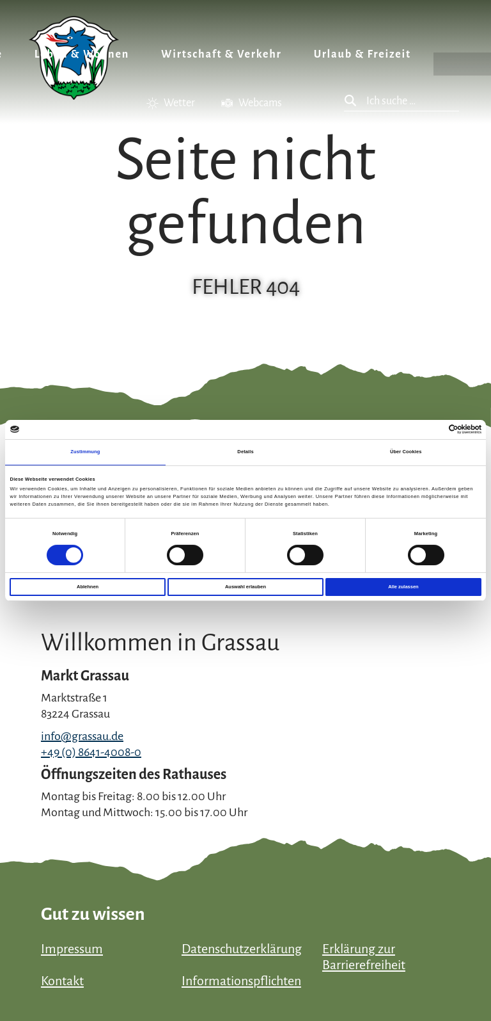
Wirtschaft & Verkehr (221, 54)
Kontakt (62, 981)
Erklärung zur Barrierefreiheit (363, 957)
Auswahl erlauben (245, 587)
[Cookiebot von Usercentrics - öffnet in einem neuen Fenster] (425, 429)
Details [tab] (245, 451)
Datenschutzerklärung (242, 949)
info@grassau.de (82, 736)
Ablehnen (87, 587)
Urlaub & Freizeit (362, 54)
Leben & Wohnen (82, 54)
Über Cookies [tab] (406, 451)
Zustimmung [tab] (85, 451)
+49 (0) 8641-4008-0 (91, 752)
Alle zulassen (403, 587)
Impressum (72, 949)
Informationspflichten (241, 981)
